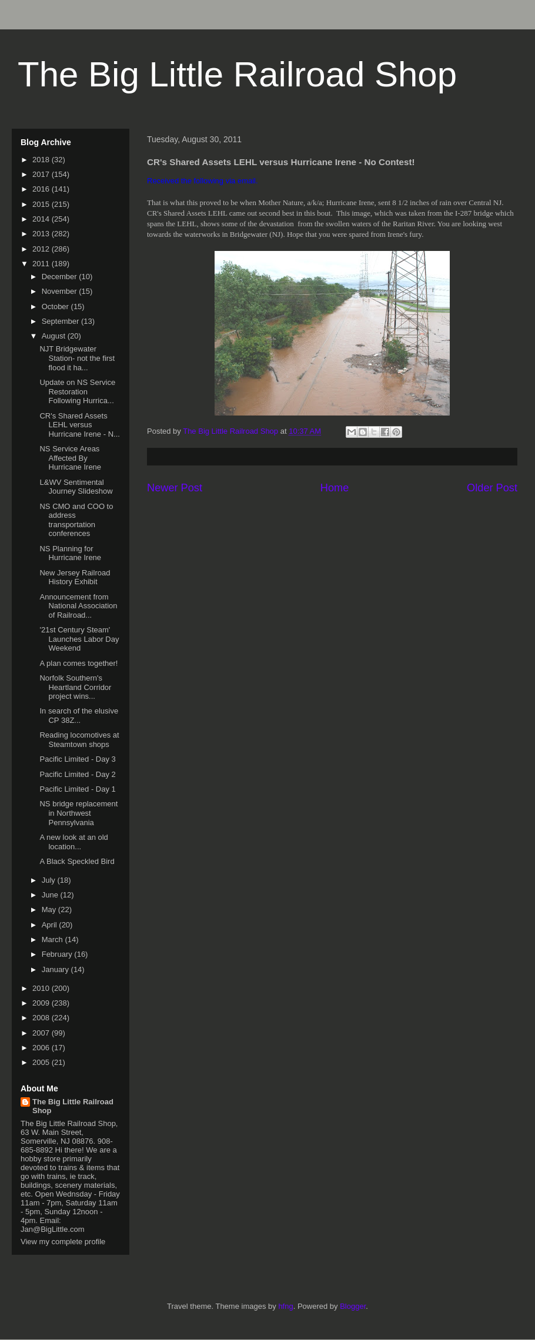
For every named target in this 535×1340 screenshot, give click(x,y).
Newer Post (174, 488)
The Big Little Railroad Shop (237, 74)
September (61, 321)
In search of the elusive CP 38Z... (78, 715)
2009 (42, 1003)
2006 (42, 1047)
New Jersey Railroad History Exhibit (74, 577)
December (60, 276)
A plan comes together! (78, 663)
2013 (42, 233)
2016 (42, 189)
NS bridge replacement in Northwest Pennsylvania (78, 812)
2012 (42, 248)
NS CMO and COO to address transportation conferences (76, 520)
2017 (42, 174)
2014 (42, 219)
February (58, 954)
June (51, 894)
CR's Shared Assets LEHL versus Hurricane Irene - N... (79, 424)
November (60, 291)
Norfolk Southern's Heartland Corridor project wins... (75, 687)
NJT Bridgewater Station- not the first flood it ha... (77, 357)
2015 (42, 204)
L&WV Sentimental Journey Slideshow (75, 487)
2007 (42, 1033)
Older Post (492, 488)
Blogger (353, 1306)
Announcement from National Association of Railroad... (78, 605)
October (56, 306)
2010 (42, 988)
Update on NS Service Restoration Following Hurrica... (77, 391)
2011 (42, 263)
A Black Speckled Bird (76, 861)
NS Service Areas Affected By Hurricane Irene (70, 457)
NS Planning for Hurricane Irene (70, 553)
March (53, 939)
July (50, 880)
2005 (42, 1062)
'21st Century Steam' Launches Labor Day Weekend (79, 638)
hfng (285, 1306)
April (50, 924)
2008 (42, 1017)
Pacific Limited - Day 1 (77, 789)
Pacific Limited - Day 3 (77, 759)
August (55, 335)
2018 (42, 159)
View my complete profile (63, 1241)
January (56, 969)
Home (334, 488)
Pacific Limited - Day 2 (77, 774)
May (50, 909)
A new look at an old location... (73, 842)
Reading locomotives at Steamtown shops (79, 740)
